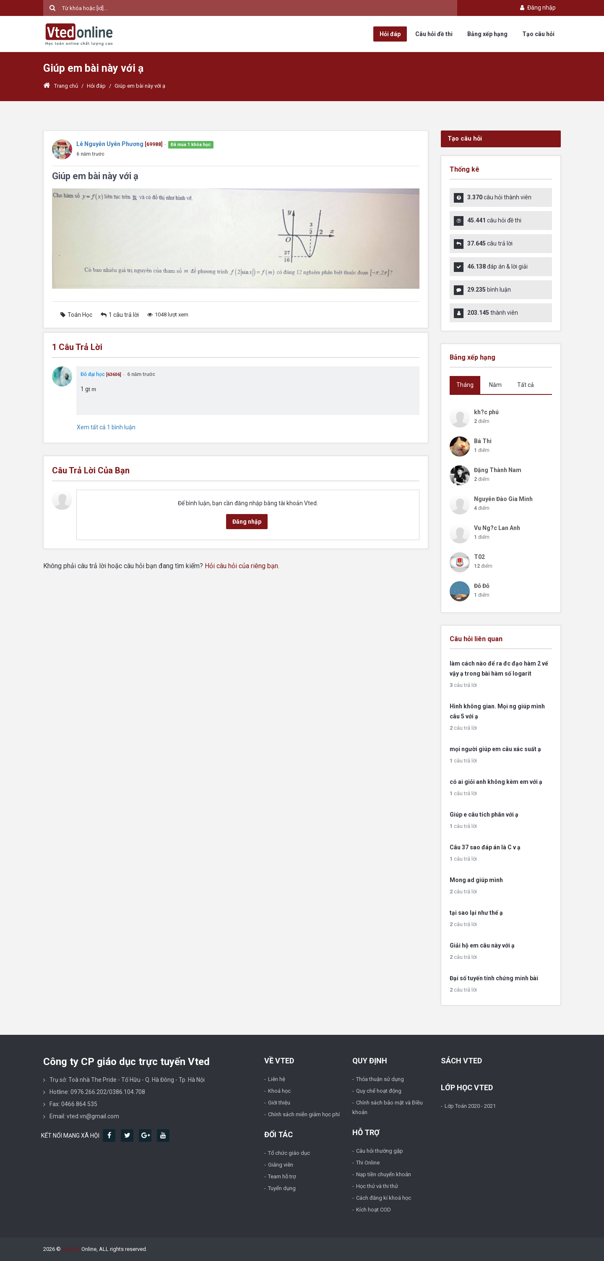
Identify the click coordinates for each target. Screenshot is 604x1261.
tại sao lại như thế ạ (476, 912)
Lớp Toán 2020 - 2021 (470, 1106)
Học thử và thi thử (377, 1186)
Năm (495, 384)
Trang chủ (60, 86)
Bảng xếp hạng (487, 34)
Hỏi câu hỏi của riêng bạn (241, 566)
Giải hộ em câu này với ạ (482, 945)
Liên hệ (276, 1079)
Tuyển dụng (282, 1188)
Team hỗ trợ (282, 1176)
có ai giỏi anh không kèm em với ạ (496, 781)
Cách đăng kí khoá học (383, 1198)
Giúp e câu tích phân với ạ (484, 814)
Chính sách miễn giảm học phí (304, 1114)
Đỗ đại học (93, 374)
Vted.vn (71, 1249)
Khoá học (279, 1091)
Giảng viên (280, 1165)
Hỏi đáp (390, 34)
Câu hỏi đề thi (434, 34)
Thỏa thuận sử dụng (380, 1079)
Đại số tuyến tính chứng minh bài (494, 978)
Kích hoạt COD (373, 1209)
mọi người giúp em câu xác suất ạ (495, 749)
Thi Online (368, 1162)
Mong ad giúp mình (476, 880)
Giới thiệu (279, 1102)
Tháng (465, 384)
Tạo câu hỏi (538, 34)
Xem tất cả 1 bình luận (106, 427)
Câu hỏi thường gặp (379, 1151)
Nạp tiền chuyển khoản (383, 1174)
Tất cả (525, 384)
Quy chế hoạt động (378, 1091)
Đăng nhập (537, 7)
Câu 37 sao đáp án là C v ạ (485, 847)
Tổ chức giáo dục (289, 1153)
